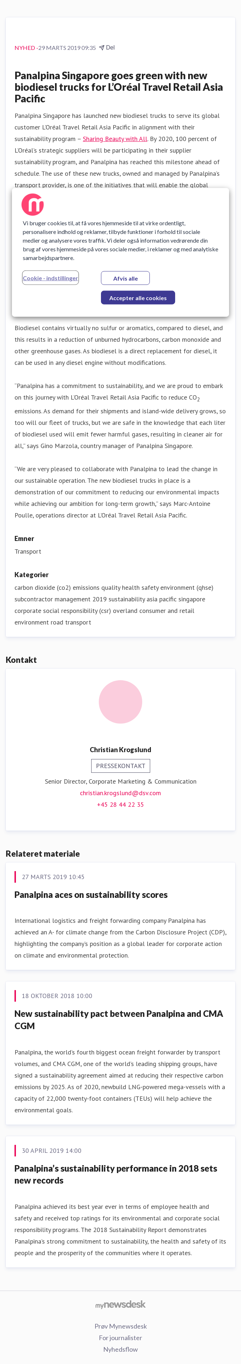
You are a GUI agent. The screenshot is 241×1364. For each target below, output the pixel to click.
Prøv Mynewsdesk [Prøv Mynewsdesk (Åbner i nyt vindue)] (120, 1326)
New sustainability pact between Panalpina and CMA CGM (118, 1019)
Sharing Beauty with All (115, 139)
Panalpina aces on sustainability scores (91, 894)
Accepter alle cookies (138, 297)
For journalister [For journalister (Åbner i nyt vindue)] (120, 1338)
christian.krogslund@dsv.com (120, 793)
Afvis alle (125, 278)
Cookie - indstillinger (50, 277)
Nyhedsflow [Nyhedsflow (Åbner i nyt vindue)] (120, 1349)
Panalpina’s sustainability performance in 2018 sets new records (115, 1174)
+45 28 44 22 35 (120, 804)
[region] (120, 252)
